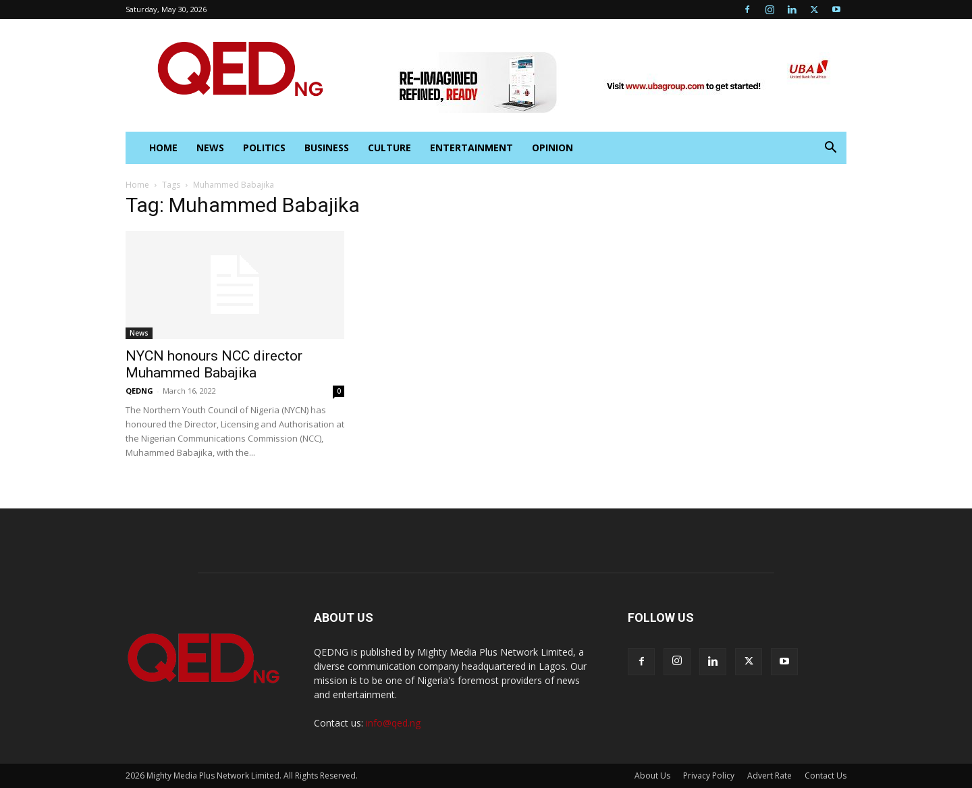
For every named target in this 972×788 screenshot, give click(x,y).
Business (326, 147)
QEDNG (139, 391)
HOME (163, 147)
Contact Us (825, 775)
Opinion (552, 147)
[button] (830, 148)
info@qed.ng (393, 722)
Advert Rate (769, 775)
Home (137, 184)
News (210, 147)
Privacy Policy (708, 775)
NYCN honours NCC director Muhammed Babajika (214, 364)
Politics (264, 147)
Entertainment (471, 147)
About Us (652, 775)
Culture (389, 147)
